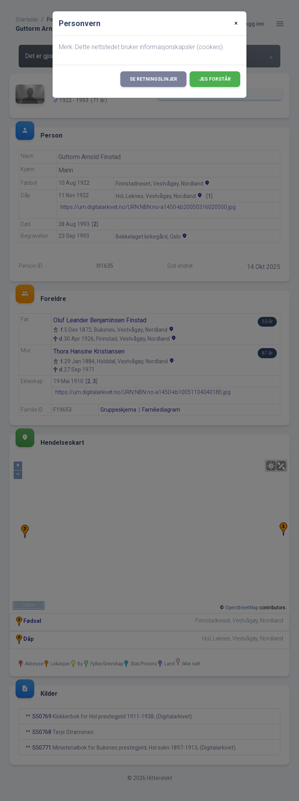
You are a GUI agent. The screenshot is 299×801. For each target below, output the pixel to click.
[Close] (236, 23)
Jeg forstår (215, 79)
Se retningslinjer (153, 79)
